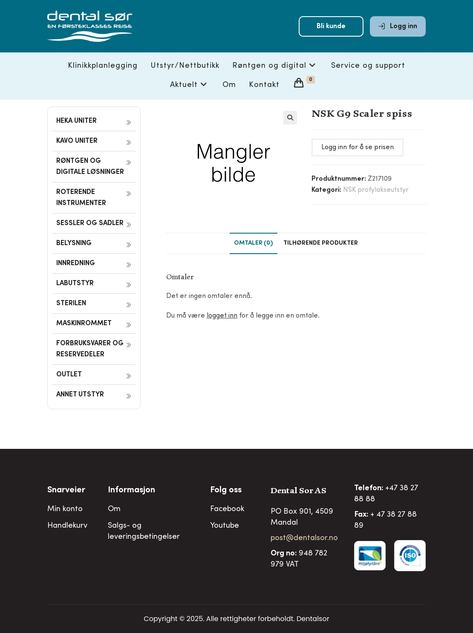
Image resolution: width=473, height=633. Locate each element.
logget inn (222, 315)
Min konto (65, 509)
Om (114, 509)
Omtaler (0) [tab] (253, 243)
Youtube (224, 526)
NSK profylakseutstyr (376, 190)
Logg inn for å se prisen (357, 147)
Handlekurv (67, 526)
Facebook (227, 509)
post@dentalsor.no (304, 538)
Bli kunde (331, 26)
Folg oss (226, 490)
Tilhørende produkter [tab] (320, 243)
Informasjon (131, 490)
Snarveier (66, 490)
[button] (290, 117)
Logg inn (397, 26)
